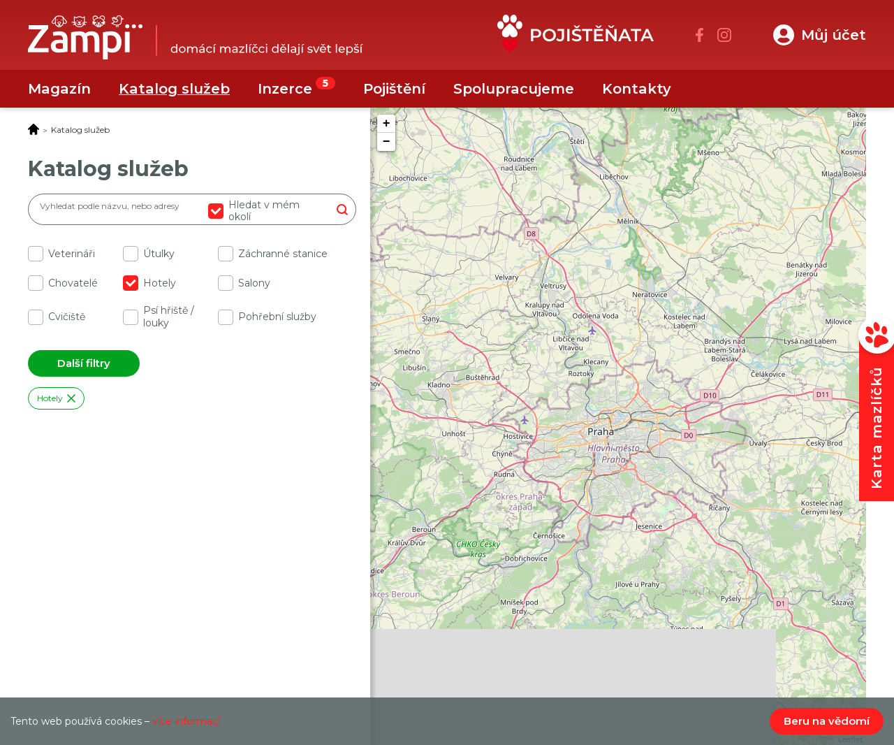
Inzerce (285, 88)
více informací (186, 721)
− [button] (386, 141)
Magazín (59, 88)
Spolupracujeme (513, 88)
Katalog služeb (174, 88)
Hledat (342, 209)
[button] (819, 34)
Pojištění (394, 88)
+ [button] (386, 123)
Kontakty (636, 88)
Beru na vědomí (827, 721)
